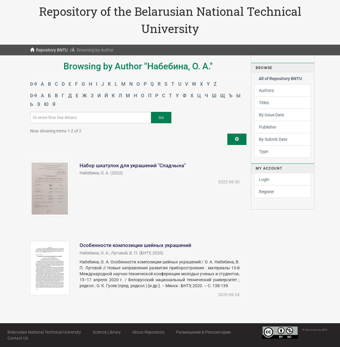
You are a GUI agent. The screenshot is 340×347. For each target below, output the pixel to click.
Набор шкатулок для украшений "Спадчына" (133, 165)
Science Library (107, 332)
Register (266, 191)
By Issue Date (271, 114)
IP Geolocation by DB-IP (314, 330)
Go (161, 117)
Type (263, 151)
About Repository (148, 332)
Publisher (267, 127)
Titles (264, 102)
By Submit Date (273, 139)
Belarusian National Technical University (44, 332)
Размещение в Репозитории (203, 332)
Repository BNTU (52, 50)
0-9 (33, 84)
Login (264, 179)
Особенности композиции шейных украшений (135, 245)
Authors (266, 90)
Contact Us (17, 338)
